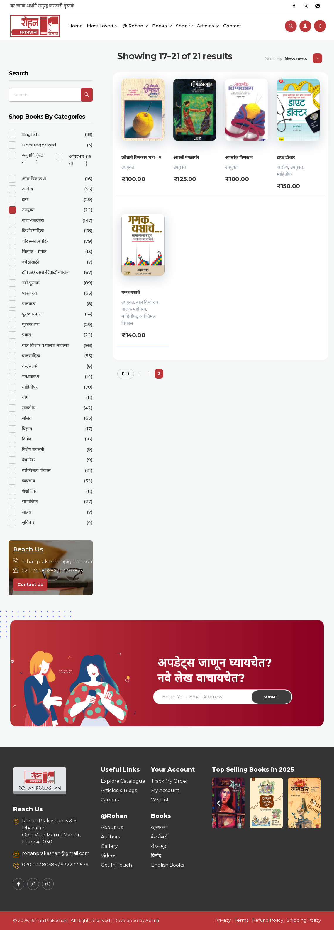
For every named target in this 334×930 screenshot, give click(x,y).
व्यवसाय (28, 480)
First (125, 374)
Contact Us (30, 584)
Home (75, 25)
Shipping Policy (304, 920)
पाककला (29, 293)
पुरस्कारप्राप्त (32, 314)
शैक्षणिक (29, 491)
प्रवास (26, 334)
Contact (232, 25)
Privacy (223, 920)
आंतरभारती (76, 159)
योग (25, 397)
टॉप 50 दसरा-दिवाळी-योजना (46, 272)
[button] (218, 803)
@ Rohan (135, 25)
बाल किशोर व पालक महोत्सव (45, 345)
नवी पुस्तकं (31, 283)
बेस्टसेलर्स (30, 366)
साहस (26, 512)
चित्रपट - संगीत (34, 251)
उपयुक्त (127, 167)
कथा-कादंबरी (33, 220)
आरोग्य (282, 167)
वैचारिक (28, 460)
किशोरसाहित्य (33, 230)
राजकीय (28, 408)
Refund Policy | (269, 920)
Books (162, 25)
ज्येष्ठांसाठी (30, 262)
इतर (25, 199)
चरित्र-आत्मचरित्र (35, 241)
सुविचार (28, 522)
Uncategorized (39, 145)
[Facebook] (294, 5)
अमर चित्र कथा (34, 178)
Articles (208, 25)
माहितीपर (285, 174)
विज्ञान (27, 428)
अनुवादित (28, 158)
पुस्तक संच (31, 324)
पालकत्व (29, 303)
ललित (27, 418)
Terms (241, 920)
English (30, 134)
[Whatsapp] (317, 5)
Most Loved (102, 25)
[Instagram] (305, 5)
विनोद (26, 439)
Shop (184, 25)
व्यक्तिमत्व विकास (36, 470)
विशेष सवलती (33, 449)
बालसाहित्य (31, 355)
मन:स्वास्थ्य (30, 376)
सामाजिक (30, 501)
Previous (139, 374)
